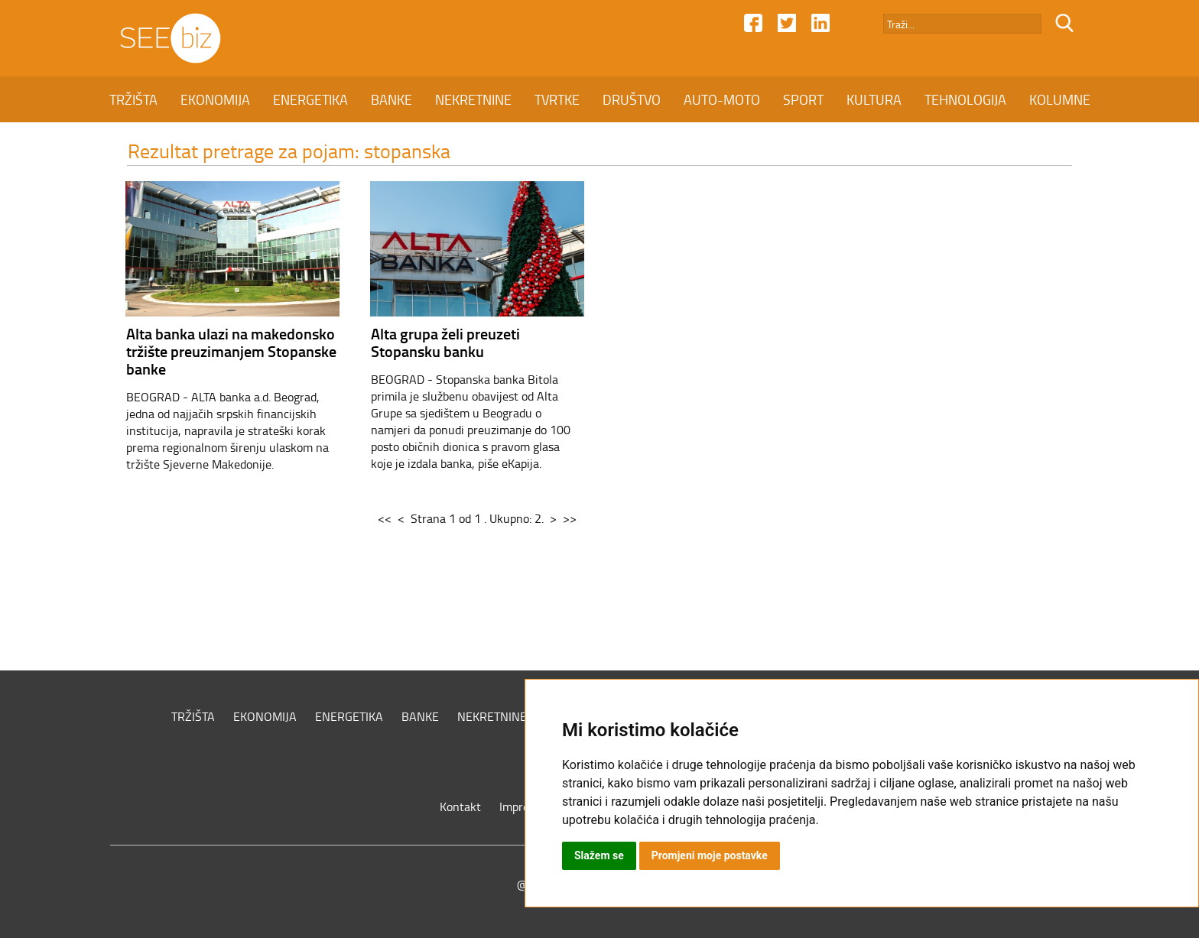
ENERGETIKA (310, 99)
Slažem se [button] (599, 855)
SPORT (803, 99)
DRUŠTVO (632, 99)
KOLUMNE (1059, 99)
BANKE (391, 99)
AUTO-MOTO (722, 99)
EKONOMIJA (215, 99)
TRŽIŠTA (133, 99)
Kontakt (460, 806)
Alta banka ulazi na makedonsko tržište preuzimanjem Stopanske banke (231, 351)
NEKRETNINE (473, 99)
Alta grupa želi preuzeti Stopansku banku (445, 342)
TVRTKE (557, 99)
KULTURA (874, 99)
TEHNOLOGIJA (965, 99)
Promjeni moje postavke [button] (709, 855)
